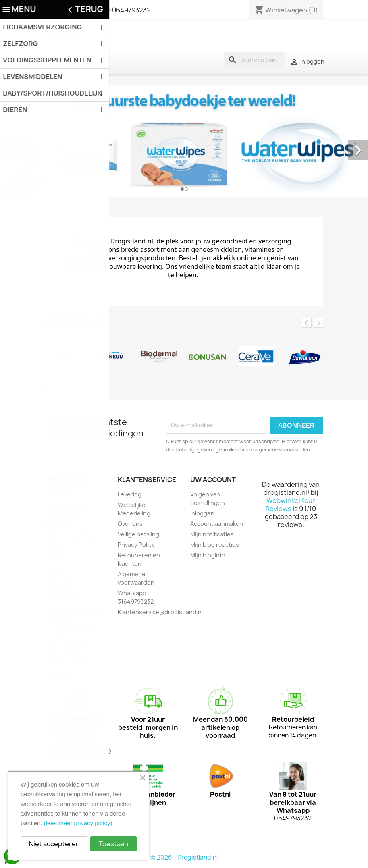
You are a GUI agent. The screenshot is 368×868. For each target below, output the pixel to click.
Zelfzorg (57, 672)
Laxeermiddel (63, 599)
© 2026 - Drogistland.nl (184, 857)
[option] (184, 141)
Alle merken (61, 494)
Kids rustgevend (68, 505)
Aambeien (59, 526)
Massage (57, 620)
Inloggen (202, 513)
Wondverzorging (68, 662)
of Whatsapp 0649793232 (111, 10)
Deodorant (60, 546)
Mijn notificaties (212, 534)
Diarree (55, 557)
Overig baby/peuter (72, 630)
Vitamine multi (64, 651)
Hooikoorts (60, 578)
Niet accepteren (54, 843)
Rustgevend (62, 515)
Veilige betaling (138, 534)
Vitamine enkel (65, 641)
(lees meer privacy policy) (78, 823)
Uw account (213, 479)
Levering (129, 494)
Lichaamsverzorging (73, 609)
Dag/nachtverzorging (75, 536)
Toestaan (113, 843)
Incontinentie (63, 588)
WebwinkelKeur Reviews (290, 504)
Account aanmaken (216, 523)
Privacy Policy (136, 544)
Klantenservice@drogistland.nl (160, 612)
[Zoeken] (254, 60)
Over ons (130, 523)
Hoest (53, 567)
